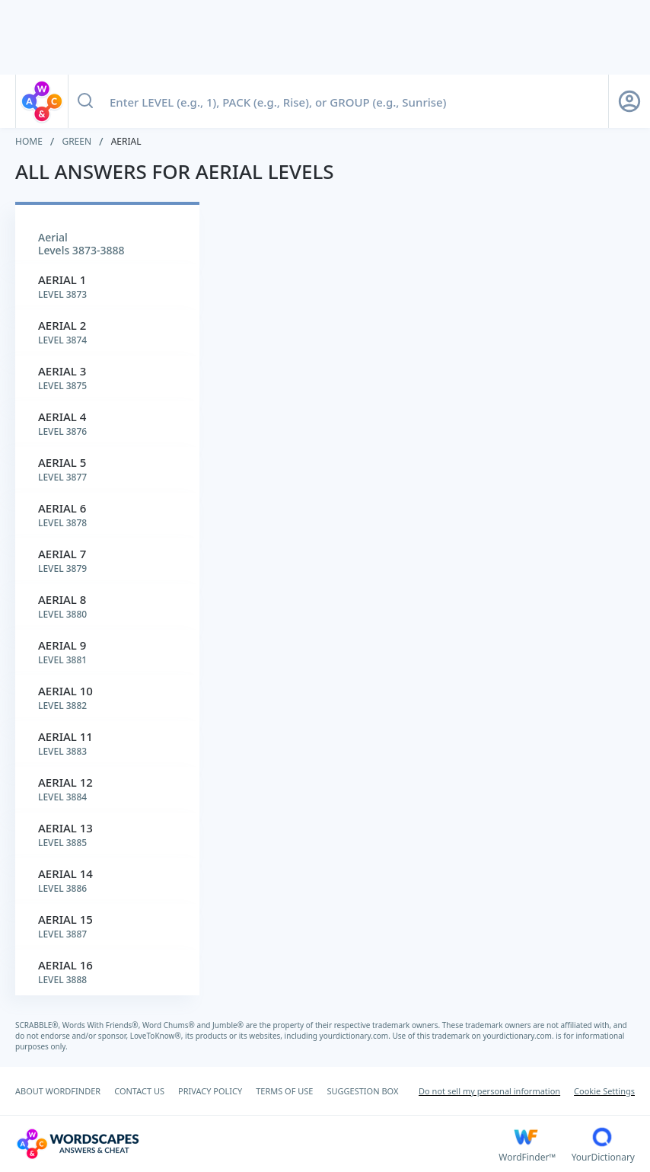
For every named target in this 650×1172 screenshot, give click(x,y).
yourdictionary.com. (356, 1035)
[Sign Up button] (629, 101)
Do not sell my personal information (489, 1091)
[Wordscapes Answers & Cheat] (257, 1144)
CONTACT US (139, 1091)
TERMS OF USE (284, 1091)
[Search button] (85, 101)
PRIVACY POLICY (210, 1091)
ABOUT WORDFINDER (57, 1091)
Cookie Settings (604, 1091)
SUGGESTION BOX (362, 1091)
